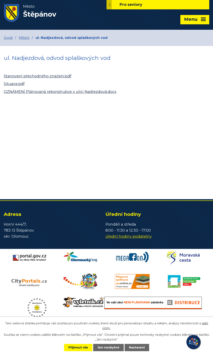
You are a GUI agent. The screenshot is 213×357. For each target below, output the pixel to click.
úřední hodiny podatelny (128, 236)
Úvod (8, 38)
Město (24, 38)
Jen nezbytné (108, 347)
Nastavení (137, 347)
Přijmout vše (78, 347)
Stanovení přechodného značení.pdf (37, 76)
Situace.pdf (14, 84)
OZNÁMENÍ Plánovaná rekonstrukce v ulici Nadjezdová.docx (60, 91)
